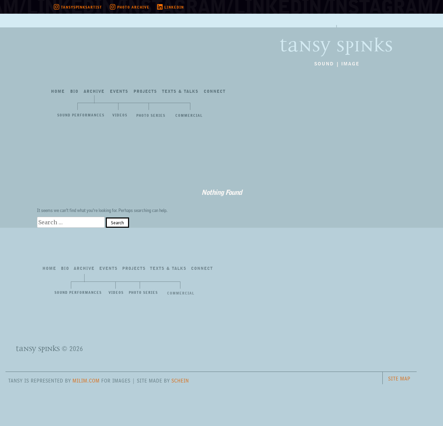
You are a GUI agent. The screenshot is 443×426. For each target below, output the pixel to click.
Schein (180, 380)
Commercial (189, 115)
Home (58, 91)
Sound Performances (80, 115)
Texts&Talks (180, 91)
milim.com (86, 380)
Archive (94, 91)
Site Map (399, 378)
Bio (74, 91)
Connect (215, 91)
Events (119, 91)
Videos (119, 115)
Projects (145, 91)
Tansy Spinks (326, 39)
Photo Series (150, 115)
